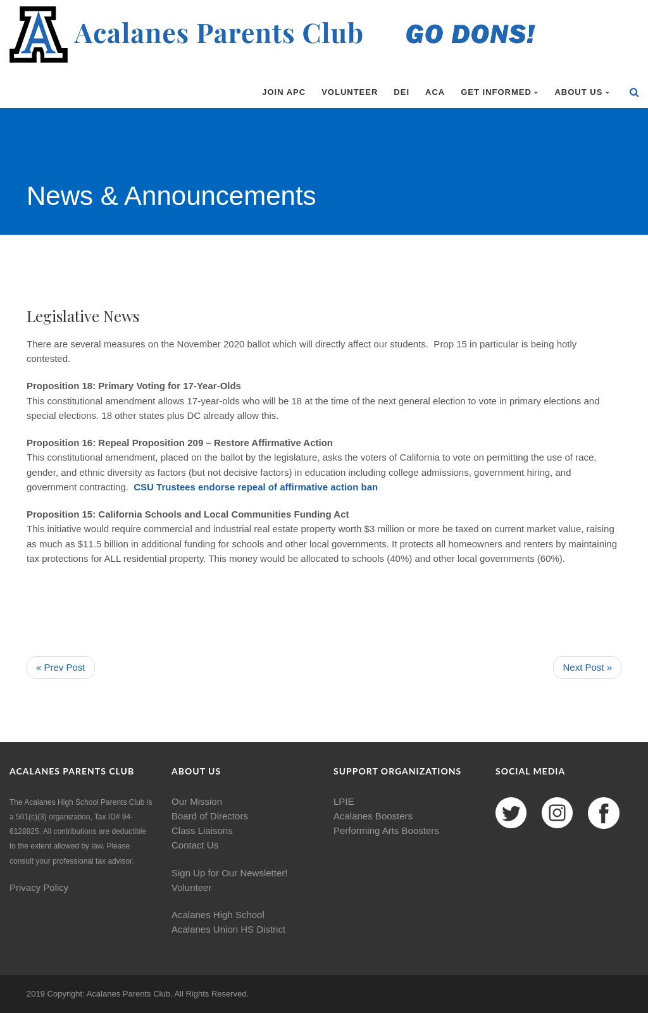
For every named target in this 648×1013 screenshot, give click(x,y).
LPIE (343, 801)
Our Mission (196, 801)
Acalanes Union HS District (228, 929)
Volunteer (349, 92)
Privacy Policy (38, 887)
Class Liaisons (202, 830)
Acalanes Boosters (373, 816)
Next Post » (587, 667)
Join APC (284, 92)
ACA (435, 92)
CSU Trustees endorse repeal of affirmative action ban (256, 487)
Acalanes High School (218, 914)
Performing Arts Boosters (386, 830)
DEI (401, 92)
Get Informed (500, 92)
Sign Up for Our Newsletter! (229, 872)
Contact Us (194, 845)
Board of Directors (209, 816)
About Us (582, 92)
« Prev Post (60, 667)
